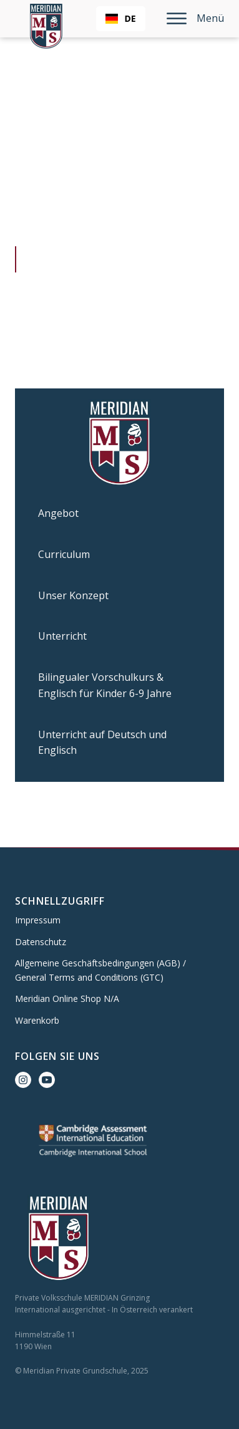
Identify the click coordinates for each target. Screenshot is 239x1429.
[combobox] (120, 18)
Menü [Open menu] (195, 18)
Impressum (38, 920)
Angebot (58, 513)
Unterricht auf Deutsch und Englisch (102, 743)
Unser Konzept (73, 595)
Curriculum (64, 554)
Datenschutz (40, 942)
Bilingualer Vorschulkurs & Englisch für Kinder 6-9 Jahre (105, 685)
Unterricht (62, 636)
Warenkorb (37, 1020)
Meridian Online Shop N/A (67, 998)
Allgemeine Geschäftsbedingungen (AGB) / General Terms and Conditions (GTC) (100, 970)
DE (120, 18)
